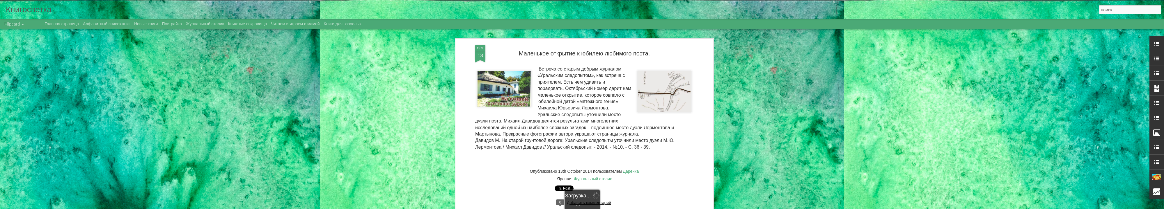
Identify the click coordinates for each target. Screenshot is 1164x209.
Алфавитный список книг (107, 23)
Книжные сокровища (247, 23)
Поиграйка (172, 23)
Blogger (629, 206)
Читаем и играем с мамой (295, 23)
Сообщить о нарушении (654, 206)
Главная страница (62, 23)
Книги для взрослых (343, 23)
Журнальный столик (205, 23)
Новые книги (146, 23)
